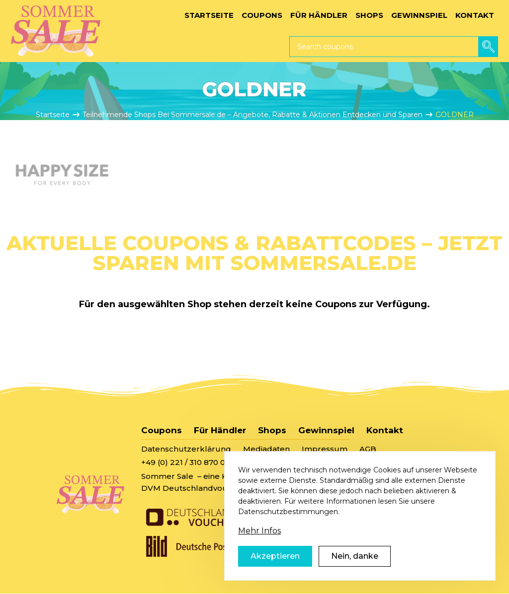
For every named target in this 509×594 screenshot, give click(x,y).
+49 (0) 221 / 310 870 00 (185, 462)
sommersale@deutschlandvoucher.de (317, 462)
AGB (367, 449)
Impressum (324, 449)
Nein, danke (354, 568)
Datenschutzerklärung (186, 449)
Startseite (53, 114)
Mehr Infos (259, 542)
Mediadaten (266, 449)
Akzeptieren (275, 568)
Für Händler (220, 430)
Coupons (161, 430)
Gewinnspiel (326, 430)
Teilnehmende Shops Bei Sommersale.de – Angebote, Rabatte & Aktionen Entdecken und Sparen (253, 114)
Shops (272, 430)
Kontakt (384, 430)
